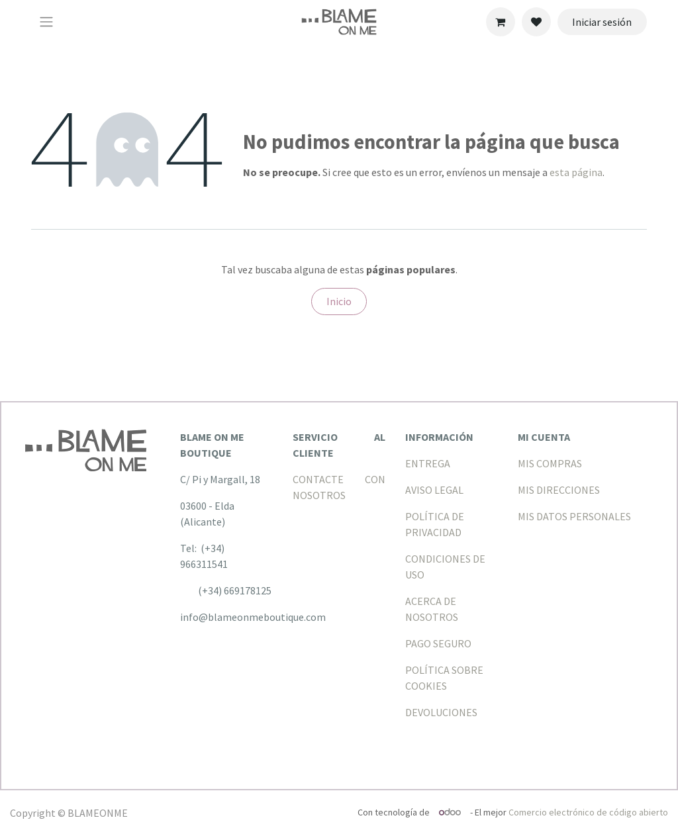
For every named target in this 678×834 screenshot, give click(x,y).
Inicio (339, 301)
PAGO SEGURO (438, 643)
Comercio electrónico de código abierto (588, 812)
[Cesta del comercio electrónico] (500, 21)
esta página (576, 172)
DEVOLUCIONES (441, 712)
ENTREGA (427, 463)
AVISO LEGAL (434, 489)
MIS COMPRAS (550, 463)
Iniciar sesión (602, 21)
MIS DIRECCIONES (559, 489)
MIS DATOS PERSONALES (574, 516)
